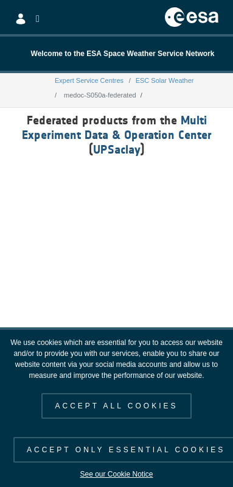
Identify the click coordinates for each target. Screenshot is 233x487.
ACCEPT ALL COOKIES (116, 406)
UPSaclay (117, 149)
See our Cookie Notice (116, 474)
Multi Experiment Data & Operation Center (117, 127)
